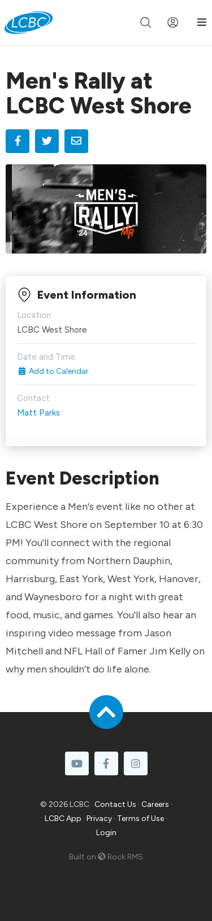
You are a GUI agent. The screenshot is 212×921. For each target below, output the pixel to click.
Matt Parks (38, 413)
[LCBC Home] (29, 22)
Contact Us (115, 804)
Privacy (99, 818)
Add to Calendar (53, 371)
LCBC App (63, 818)
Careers (155, 804)
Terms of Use (140, 818)
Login (106, 832)
